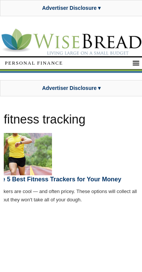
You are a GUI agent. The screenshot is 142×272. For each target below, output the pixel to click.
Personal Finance (34, 63)
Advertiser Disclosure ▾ (71, 8)
